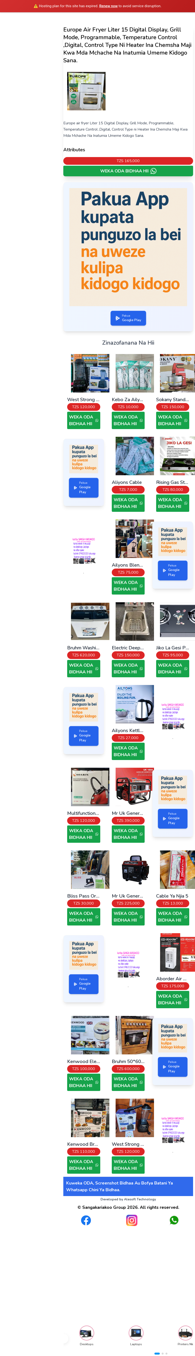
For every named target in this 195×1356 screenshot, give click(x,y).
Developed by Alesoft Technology (128, 1199)
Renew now (108, 6)
